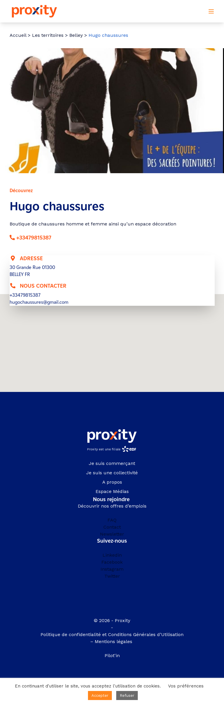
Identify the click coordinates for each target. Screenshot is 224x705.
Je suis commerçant (112, 463)
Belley (76, 35)
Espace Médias (112, 491)
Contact (112, 527)
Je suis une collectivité (112, 472)
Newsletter (112, 534)
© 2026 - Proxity (112, 620)
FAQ (112, 520)
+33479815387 (33, 238)
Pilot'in (112, 655)
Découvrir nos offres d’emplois (112, 506)
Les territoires (48, 35)
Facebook (112, 562)
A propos (112, 482)
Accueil (18, 35)
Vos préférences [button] (186, 686)
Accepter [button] (99, 695)
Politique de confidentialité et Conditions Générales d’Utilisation (112, 634)
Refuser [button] (127, 695)
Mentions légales (114, 641)
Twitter (112, 576)
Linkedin (112, 555)
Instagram (112, 569)
